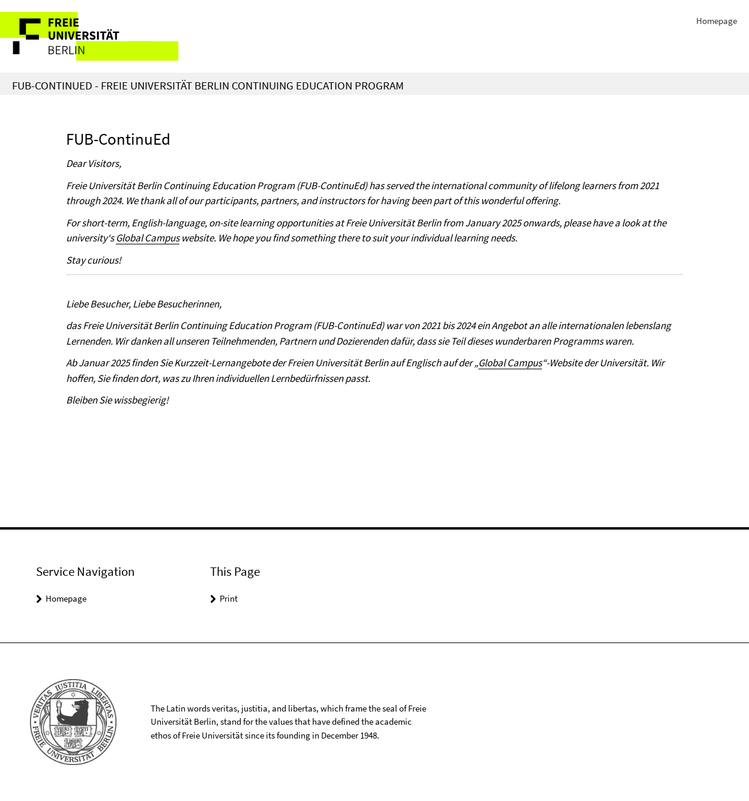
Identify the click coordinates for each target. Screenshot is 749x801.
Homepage (716, 20)
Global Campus (147, 237)
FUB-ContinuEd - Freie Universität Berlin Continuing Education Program (208, 85)
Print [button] (229, 598)
